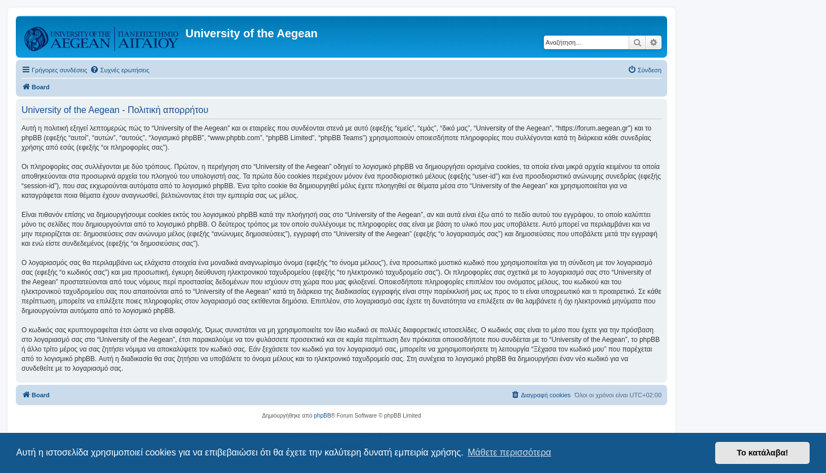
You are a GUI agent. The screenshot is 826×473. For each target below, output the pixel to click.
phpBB (322, 416)
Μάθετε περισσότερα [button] (509, 452)
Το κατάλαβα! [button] (762, 452)
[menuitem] (119, 70)
